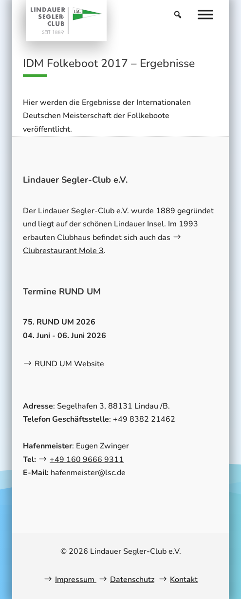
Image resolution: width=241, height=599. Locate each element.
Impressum (75, 579)
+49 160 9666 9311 (87, 459)
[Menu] (205, 14)
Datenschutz (132, 579)
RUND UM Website (69, 364)
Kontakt (184, 579)
